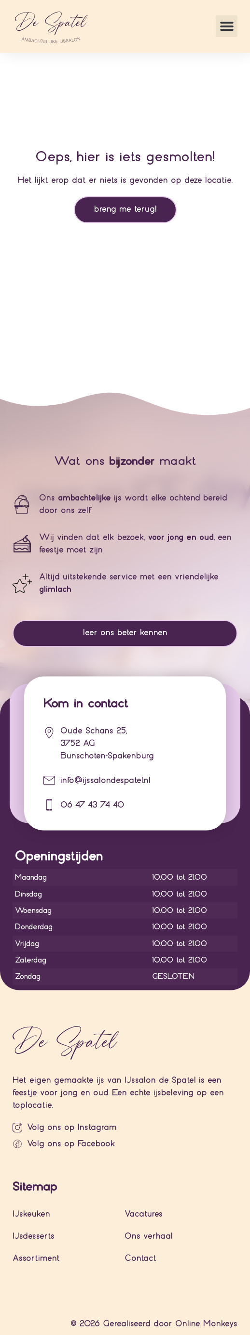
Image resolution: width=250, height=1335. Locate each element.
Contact (140, 1258)
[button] (226, 26)
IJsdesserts (34, 1236)
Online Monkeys (206, 1323)
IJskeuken (31, 1214)
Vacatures (144, 1214)
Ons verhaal (149, 1236)
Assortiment (36, 1258)
